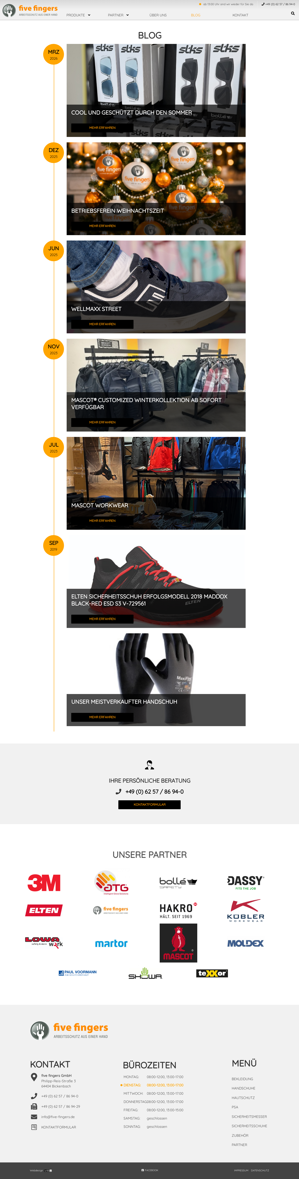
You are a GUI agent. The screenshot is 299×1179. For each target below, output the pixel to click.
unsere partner (149, 854)
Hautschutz (243, 1098)
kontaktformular (149, 805)
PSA (235, 1107)
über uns (158, 15)
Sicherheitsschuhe (249, 1126)
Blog (195, 15)
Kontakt (240, 15)
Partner (115, 15)
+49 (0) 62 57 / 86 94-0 (154, 791)
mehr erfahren (102, 128)
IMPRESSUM (241, 1170)
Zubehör (240, 1135)
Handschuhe (243, 1088)
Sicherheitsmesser (249, 1116)
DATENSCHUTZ (260, 1170)
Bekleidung (242, 1079)
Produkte (75, 15)
